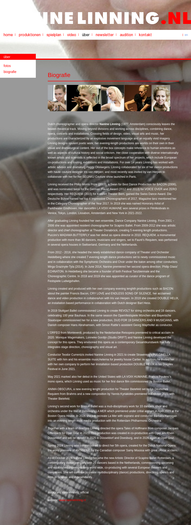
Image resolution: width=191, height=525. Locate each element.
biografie (10, 72)
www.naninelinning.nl (72, 500)
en (186, 35)
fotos (7, 66)
